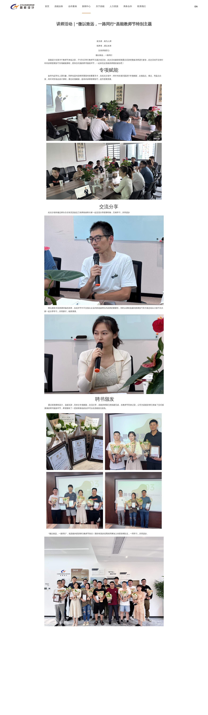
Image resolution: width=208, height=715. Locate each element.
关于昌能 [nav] (100, 6)
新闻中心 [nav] (86, 6)
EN (196, 6)
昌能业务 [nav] (59, 6)
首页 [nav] (47, 6)
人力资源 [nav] (114, 6)
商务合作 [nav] (128, 6)
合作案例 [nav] (72, 6)
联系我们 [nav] (141, 6)
